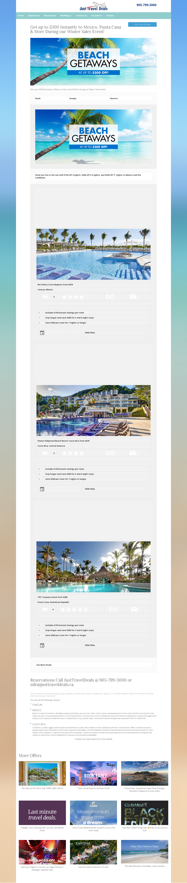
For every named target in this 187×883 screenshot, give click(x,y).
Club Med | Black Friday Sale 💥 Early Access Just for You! (144, 816)
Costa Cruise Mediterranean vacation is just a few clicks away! (93, 816)
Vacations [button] (96, 15)
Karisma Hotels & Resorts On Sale (93, 854)
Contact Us (81, 15)
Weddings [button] (66, 15)
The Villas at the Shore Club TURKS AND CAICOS (42, 775)
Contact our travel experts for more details (93, 739)
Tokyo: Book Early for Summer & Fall (93, 775)
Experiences (34, 15)
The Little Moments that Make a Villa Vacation (144, 853)
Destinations (50, 15)
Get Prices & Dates (142, 24)
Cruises (110, 15)
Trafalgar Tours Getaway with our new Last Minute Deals (42, 816)
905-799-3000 (146, 5)
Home (21, 15)
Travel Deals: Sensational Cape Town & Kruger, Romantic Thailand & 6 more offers (144, 776)
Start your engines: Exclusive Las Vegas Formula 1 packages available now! (42, 855)
